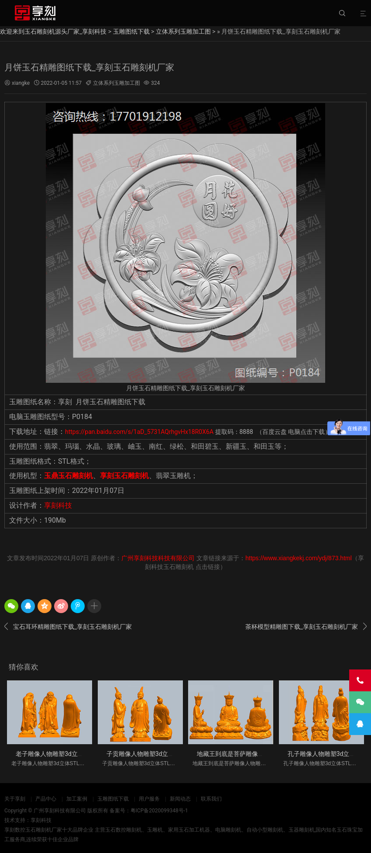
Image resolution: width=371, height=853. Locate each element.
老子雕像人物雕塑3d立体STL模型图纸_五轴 (75, 753)
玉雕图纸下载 (131, 31)
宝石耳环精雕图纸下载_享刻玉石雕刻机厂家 (68, 626)
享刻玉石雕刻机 (124, 476)
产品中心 (45, 799)
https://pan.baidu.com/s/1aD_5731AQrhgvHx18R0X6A (140, 431)
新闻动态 (180, 799)
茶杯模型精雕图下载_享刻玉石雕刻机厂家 (306, 626)
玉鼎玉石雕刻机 (68, 476)
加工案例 (76, 799)
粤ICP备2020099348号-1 (159, 811)
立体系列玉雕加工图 (183, 31)
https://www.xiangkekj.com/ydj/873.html (298, 558)
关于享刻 (14, 799)
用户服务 (149, 799)
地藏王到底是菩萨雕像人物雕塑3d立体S (251, 753)
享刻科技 (58, 505)
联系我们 (211, 799)
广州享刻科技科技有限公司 (158, 558)
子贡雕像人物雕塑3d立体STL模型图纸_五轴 (165, 753)
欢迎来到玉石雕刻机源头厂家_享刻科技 (53, 31)
